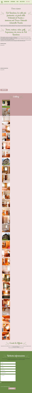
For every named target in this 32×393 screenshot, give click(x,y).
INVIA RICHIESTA (12, 388)
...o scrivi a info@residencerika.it (5, 386)
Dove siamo (28, 1)
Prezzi (17, 1)
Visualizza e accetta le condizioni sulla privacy (8, 382)
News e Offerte (22, 1)
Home (2, 1)
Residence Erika (6, 1)
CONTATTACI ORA (4, 90)
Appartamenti (13, 1)
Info (2, 2)
